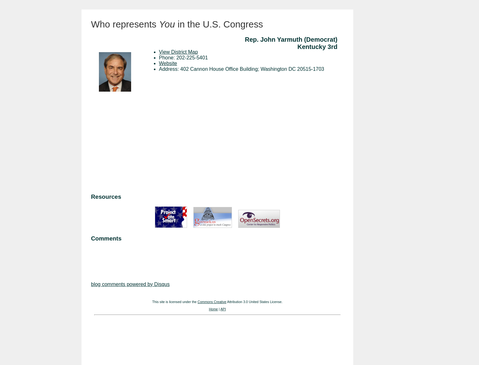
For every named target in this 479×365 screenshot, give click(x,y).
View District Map (178, 52)
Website (168, 63)
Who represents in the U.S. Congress (177, 24)
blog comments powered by (130, 284)
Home (213, 309)
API (223, 309)
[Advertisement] (217, 143)
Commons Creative (211, 302)
